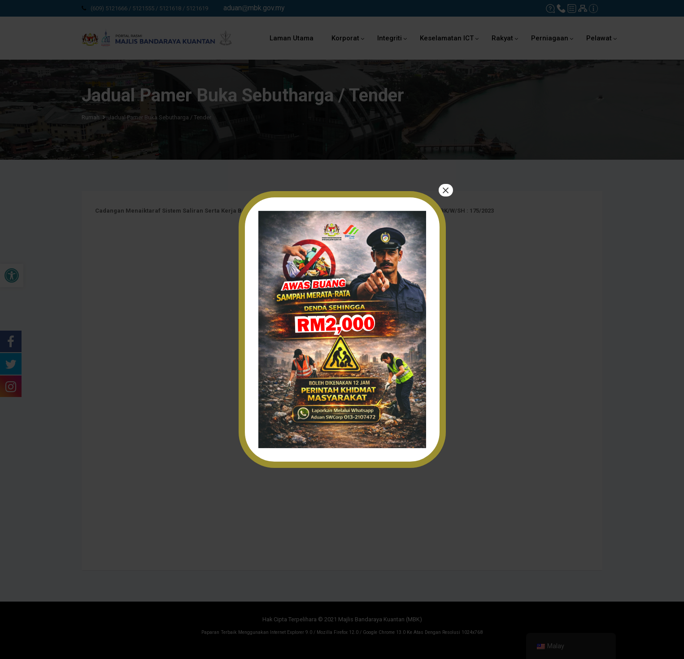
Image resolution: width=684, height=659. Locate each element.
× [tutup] (445, 190)
